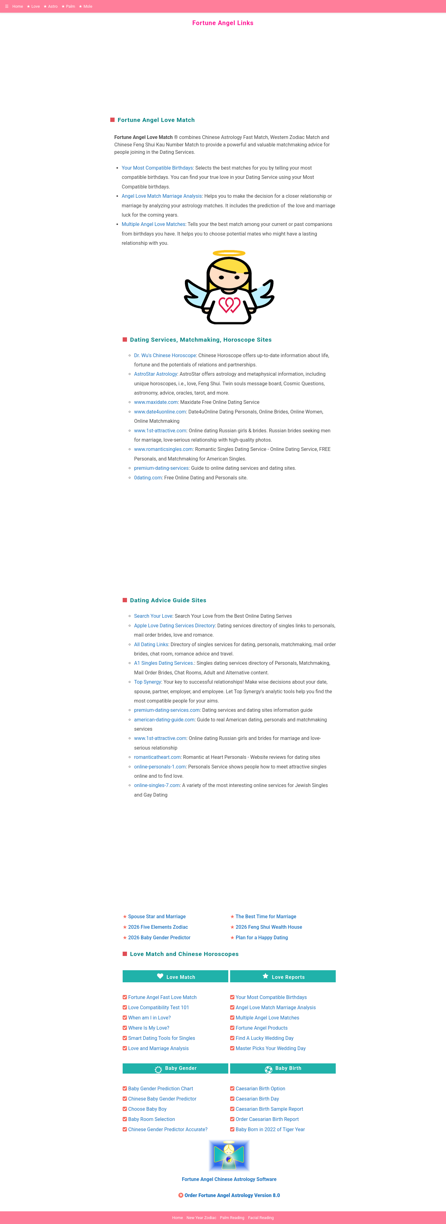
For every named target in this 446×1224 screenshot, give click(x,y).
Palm (68, 6)
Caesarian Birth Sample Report (269, 1109)
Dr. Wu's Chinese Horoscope (165, 355)
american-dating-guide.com (164, 720)
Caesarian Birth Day (257, 1099)
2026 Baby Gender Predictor (159, 938)
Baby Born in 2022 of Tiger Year (270, 1129)
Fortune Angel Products (262, 1028)
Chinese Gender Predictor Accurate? (168, 1129)
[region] (223, 71)
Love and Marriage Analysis (158, 1048)
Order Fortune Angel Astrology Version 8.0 (232, 1195)
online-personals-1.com (160, 767)
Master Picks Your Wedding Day (271, 1048)
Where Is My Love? (148, 1028)
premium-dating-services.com (167, 710)
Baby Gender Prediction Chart (160, 1089)
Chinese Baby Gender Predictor (162, 1099)
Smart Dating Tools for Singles (161, 1038)
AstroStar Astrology (155, 374)
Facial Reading (261, 1217)
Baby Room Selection (151, 1119)
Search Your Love (153, 616)
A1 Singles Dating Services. (164, 663)
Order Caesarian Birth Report (267, 1119)
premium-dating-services (161, 468)
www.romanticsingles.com (163, 449)
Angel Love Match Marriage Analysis (162, 196)
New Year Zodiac (201, 1217)
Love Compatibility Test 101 (158, 1007)
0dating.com (148, 478)
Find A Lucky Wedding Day (265, 1038)
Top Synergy (147, 682)
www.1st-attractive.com (160, 431)
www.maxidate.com (156, 402)
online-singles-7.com (157, 785)
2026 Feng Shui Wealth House (269, 927)
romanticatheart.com (157, 757)
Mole (85, 6)
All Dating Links (151, 644)
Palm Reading (232, 1217)
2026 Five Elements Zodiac (158, 927)
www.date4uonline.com (160, 412)
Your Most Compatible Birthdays (157, 168)
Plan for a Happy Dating (262, 938)
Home (17, 6)
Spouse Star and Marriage (157, 916)
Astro (50, 6)
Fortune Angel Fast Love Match (162, 997)
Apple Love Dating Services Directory (174, 626)
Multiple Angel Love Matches (153, 224)
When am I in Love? (149, 1018)
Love (33, 6)
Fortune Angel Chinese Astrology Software (229, 1179)
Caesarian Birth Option (260, 1089)
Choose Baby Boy (147, 1109)
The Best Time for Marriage (266, 916)
